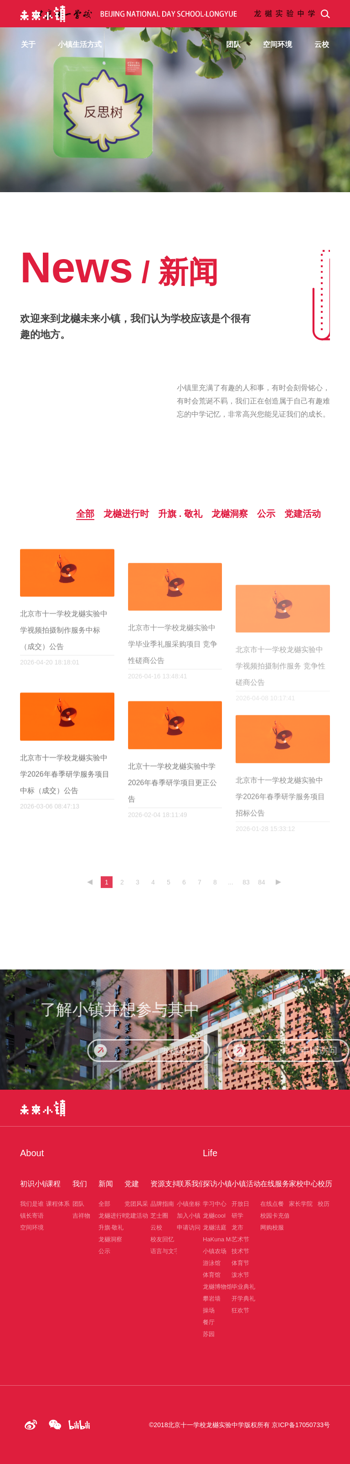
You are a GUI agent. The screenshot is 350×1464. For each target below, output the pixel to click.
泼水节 (240, 1274)
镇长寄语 (32, 1215)
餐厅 (209, 1322)
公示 (104, 1251)
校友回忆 (162, 1239)
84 (261, 891)
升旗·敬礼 (111, 1227)
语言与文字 (165, 1251)
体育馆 (212, 1274)
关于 (28, 44)
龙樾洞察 (110, 1239)
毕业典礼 (243, 1286)
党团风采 (136, 1203)
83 (246, 891)
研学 (237, 1215)
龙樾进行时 (113, 1215)
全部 (104, 1203)
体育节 (240, 1263)
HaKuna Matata (223, 1239)
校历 (323, 1203)
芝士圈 (159, 1215)
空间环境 (32, 1227)
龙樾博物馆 (217, 1286)
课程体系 (58, 1203)
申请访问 (189, 1227)
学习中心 (214, 1203)
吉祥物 (81, 1215)
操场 (209, 1310)
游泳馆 (212, 1263)
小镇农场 (214, 1251)
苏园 (209, 1334)
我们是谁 (32, 1203)
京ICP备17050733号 (301, 1424)
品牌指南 (162, 1203)
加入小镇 (189, 1215)
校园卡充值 (275, 1215)
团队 (78, 1203)
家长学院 (301, 1203)
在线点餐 (272, 1203)
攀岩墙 (212, 1298)
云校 (156, 1227)
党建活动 (136, 1215)
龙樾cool (214, 1215)
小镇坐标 (189, 1203)
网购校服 (272, 1227)
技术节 (240, 1251)
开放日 (240, 1203)
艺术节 (240, 1239)
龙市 (237, 1227)
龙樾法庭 (214, 1227)
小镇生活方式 (80, 44)
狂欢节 (240, 1310)
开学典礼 (243, 1298)
